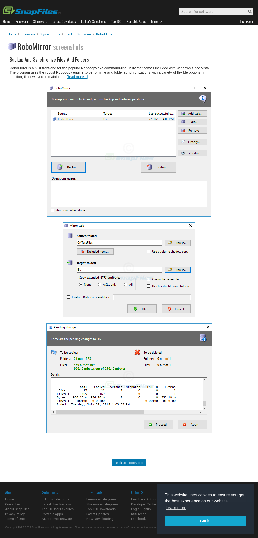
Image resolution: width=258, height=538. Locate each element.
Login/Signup (141, 509)
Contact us (13, 504)
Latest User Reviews (57, 504)
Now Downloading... (101, 519)
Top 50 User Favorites (58, 509)
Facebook (138, 519)
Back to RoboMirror (129, 463)
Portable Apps (52, 514)
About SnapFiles (17, 509)
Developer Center (143, 504)
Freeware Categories (101, 499)
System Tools (50, 34)
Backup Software (78, 34)
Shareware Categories (102, 504)
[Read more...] (77, 77)
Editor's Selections (55, 499)
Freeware (28, 34)
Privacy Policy (15, 514)
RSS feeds (138, 514)
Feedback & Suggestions (149, 499)
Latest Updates (97, 514)
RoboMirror (104, 34)
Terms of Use (15, 519)
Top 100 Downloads (101, 509)
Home (12, 34)
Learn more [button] (176, 508)
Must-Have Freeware (57, 519)
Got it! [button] (205, 521)
